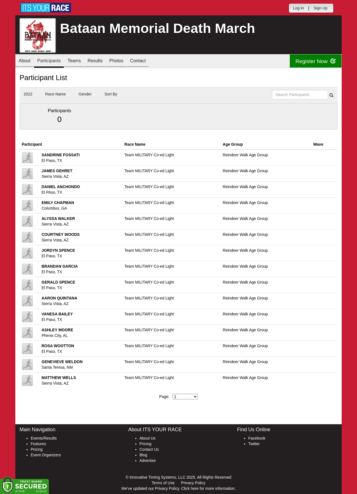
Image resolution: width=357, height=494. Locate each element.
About (26, 61)
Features (38, 444)
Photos (129, 61)
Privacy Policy (193, 483)
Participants (53, 61)
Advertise (147, 460)
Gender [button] (87, 94)
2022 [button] (30, 94)
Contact (153, 61)
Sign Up (320, 8)
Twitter (254, 444)
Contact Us (149, 449)
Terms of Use (163, 483)
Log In (298, 8)
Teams (81, 61)
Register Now (315, 61)
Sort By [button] (112, 94)
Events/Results (44, 438)
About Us (147, 438)
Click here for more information (208, 488)
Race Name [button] (57, 94)
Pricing (37, 449)
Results (105, 61)
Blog (143, 455)
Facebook (256, 438)
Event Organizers (46, 455)
